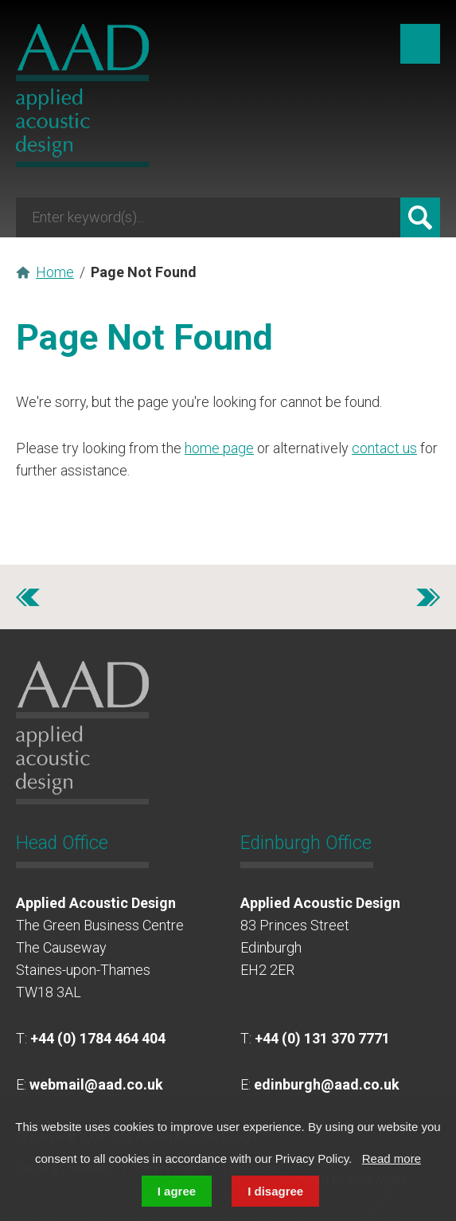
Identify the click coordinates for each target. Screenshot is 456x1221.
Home (55, 272)
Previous (28, 597)
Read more (391, 1158)
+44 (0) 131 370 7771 (322, 1038)
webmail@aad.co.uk (96, 1084)
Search (420, 217)
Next (428, 597)
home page (219, 448)
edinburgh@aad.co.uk (326, 1084)
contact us (384, 448)
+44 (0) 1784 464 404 (98, 1038)
